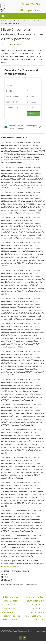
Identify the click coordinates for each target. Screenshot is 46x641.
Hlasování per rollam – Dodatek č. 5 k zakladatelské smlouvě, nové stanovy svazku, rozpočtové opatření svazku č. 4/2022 (12, 608)
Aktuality (8, 21)
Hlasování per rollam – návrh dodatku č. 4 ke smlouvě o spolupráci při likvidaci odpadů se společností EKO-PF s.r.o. (34, 608)
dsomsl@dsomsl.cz (11, 566)
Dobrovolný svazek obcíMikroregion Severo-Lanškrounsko (31, 8)
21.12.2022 (8, 44)
